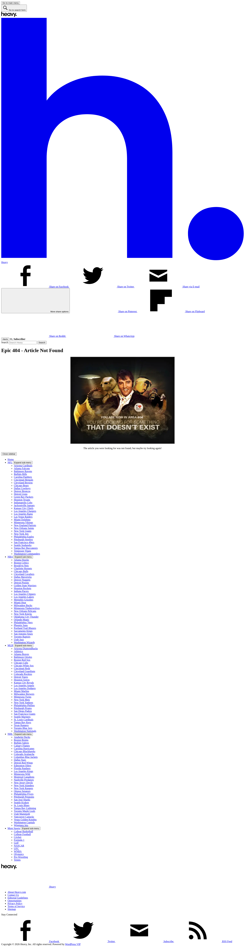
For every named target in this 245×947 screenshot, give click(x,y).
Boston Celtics (21, 562)
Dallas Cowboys (22, 488)
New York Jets (21, 533)
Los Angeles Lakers (24, 597)
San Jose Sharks (22, 799)
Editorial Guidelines (18, 897)
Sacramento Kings (23, 631)
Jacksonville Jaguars (24, 505)
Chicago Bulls (21, 571)
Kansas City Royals (24, 682)
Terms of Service (16, 906)
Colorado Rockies (23, 674)
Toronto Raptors (22, 636)
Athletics (18, 651)
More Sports (14, 828)
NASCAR (19, 845)
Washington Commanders (27, 553)
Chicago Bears (21, 485)
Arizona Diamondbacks (26, 648)
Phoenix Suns (21, 625)
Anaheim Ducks (22, 737)
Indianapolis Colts (23, 502)
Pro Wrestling (21, 857)
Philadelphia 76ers (23, 622)
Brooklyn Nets (21, 565)
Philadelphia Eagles (24, 536)
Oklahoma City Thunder (26, 616)
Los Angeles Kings (23, 771)
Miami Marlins (21, 691)
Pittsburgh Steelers (23, 539)
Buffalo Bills (20, 474)
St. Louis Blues (21, 805)
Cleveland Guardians (24, 671)
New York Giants (22, 531)
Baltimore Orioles (23, 657)
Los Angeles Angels (24, 685)
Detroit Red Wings (23, 762)
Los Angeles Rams (23, 514)
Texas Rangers (21, 725)
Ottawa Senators (22, 791)
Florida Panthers (22, 768)
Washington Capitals (24, 822)
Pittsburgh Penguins (24, 797)
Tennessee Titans (22, 551)
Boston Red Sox (22, 660)
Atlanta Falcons (22, 468)
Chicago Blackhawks (24, 751)
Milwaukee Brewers (24, 694)
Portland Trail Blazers (25, 628)
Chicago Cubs (21, 662)
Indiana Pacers (21, 591)
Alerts (5, 339)
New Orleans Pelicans (25, 611)
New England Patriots (25, 525)
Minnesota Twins (22, 697)
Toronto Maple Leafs (24, 811)
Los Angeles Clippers (25, 594)
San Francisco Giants (24, 714)
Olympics (19, 854)
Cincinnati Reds (22, 668)
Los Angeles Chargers (25, 511)
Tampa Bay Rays (22, 722)
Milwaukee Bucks (23, 605)
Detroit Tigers (21, 677)
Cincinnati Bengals (23, 479)
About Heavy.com (17, 892)
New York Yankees (23, 702)
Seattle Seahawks (23, 545)
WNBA (18, 851)
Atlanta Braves (21, 654)
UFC (16, 848)
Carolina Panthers (23, 477)
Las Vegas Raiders (23, 516)
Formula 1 (19, 840)
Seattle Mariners (22, 716)
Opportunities (14, 900)
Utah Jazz (19, 639)
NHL (10, 734)
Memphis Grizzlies (23, 599)
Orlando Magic (21, 619)
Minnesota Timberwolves (27, 608)
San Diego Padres (23, 711)
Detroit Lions (20, 494)
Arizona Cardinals (23, 465)
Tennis (17, 860)
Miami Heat (20, 602)
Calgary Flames (22, 745)
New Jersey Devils (23, 782)
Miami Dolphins (22, 519)
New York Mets (22, 699)
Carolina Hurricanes (24, 748)
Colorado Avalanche (24, 754)
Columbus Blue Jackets (26, 757)
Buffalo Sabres (21, 742)
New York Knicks (23, 614)
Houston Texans (22, 499)
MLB (10, 645)
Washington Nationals (25, 731)
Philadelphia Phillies (24, 705)
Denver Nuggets (22, 579)
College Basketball (23, 831)
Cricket (17, 837)
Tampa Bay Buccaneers (26, 548)
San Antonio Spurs (23, 633)
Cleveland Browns (23, 482)
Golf (16, 842)
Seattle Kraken (21, 802)
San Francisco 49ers (24, 542)
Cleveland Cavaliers (24, 574)
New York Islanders (24, 785)
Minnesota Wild (22, 774)
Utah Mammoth (22, 814)
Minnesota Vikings (23, 522)
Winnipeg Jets (21, 825)
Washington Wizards (24, 642)
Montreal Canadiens (24, 777)
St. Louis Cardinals (23, 719)
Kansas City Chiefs (23, 508)
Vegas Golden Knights (25, 819)
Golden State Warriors (25, 585)
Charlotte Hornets (23, 568)
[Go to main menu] (10, 3)
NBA (10, 556)
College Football (22, 834)
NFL (10, 462)
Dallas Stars (20, 760)
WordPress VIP (73, 944)
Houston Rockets (22, 588)
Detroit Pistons (21, 582)
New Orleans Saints (24, 528)
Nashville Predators (24, 779)
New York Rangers (23, 788)
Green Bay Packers (23, 497)
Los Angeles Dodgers (25, 688)
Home (11, 459)
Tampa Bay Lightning (25, 808)
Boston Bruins (21, 740)
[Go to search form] (14, 8)
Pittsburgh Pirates (23, 708)
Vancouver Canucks (24, 816)
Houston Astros (22, 679)
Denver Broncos (22, 491)
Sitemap (12, 909)
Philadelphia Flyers (23, 794)
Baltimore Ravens (23, 471)
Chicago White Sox (24, 665)
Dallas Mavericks (23, 577)
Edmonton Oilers (22, 765)
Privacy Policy (15, 903)
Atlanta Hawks (21, 560)
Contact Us (13, 895)
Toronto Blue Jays (23, 728)
